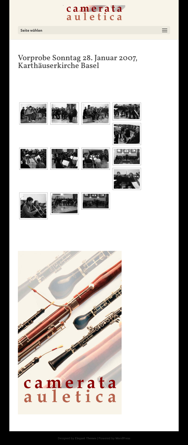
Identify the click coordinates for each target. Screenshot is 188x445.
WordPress (122, 438)
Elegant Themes (85, 438)
